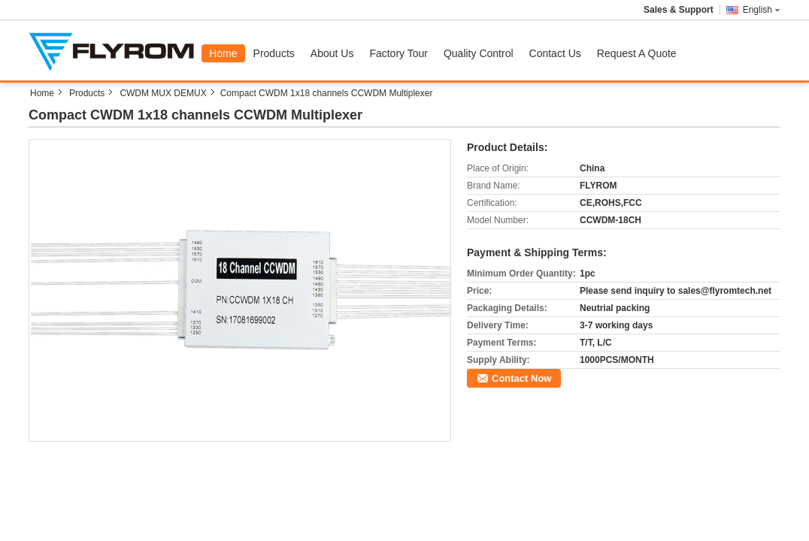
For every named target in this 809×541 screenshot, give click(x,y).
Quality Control (479, 53)
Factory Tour (398, 53)
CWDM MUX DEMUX (163, 93)
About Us (332, 53)
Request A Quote (637, 53)
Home (223, 53)
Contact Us (555, 53)
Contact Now (521, 378)
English (761, 10)
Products (274, 53)
